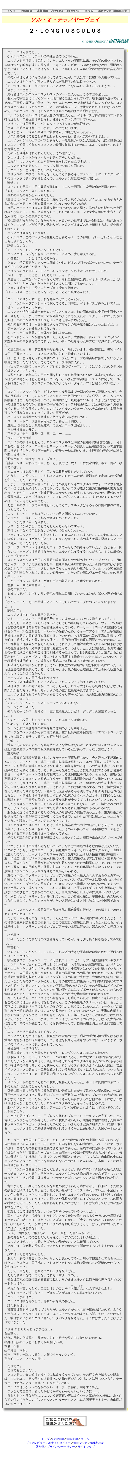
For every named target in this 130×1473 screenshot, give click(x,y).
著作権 (40, 1446)
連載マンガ (80, 1442)
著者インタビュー (59, 1442)
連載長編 (72, 1439)
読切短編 (58, 1439)
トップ (45, 1439)
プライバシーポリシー (61, 1446)
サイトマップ (86, 1446)
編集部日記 (97, 1442)
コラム (85, 1439)
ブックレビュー (35, 1442)
